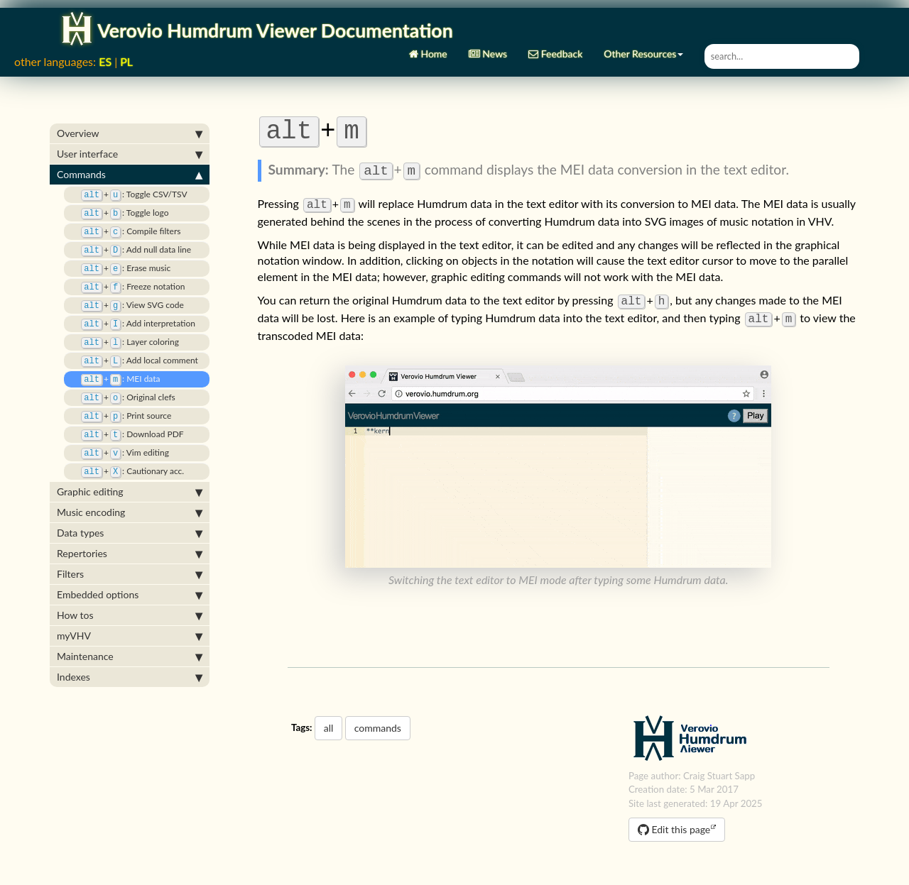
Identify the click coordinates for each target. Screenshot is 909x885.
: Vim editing (120, 435)
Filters (129, 555)
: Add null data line (131, 239)
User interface (129, 146)
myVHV (129, 617)
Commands (129, 167)
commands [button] (377, 720)
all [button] (329, 720)
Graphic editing (129, 473)
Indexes (129, 658)
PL (126, 53)
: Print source (121, 399)
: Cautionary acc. (127, 452)
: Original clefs (123, 381)
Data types (129, 514)
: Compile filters (125, 222)
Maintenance (129, 637)
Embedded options (129, 575)
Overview (129, 126)
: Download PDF (127, 417)
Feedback (555, 41)
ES (105, 53)
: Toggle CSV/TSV (129, 186)
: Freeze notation (128, 275)
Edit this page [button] (674, 821)
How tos (129, 596)
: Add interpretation (133, 310)
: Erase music (120, 257)
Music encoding (129, 493)
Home (428, 41)
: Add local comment (134, 346)
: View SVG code (127, 293)
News (488, 41)
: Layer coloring (125, 328)
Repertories (129, 534)
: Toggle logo (119, 204)
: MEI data (115, 364)
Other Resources (643, 41)
